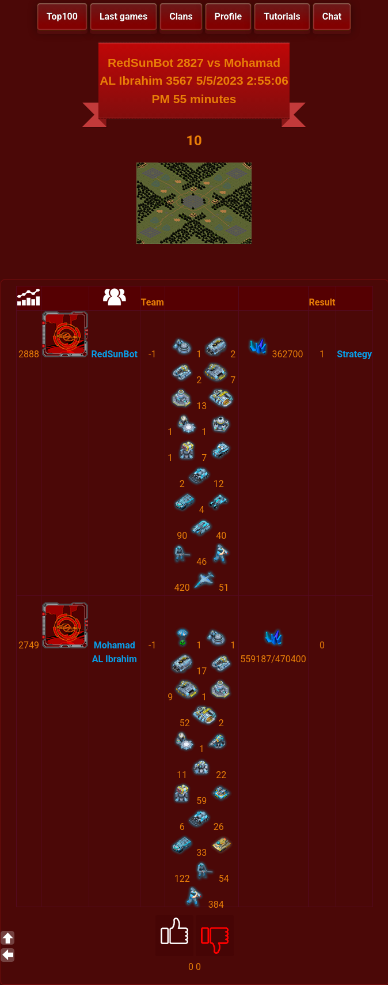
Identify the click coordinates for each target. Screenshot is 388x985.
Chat (331, 16)
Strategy (354, 354)
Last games (123, 16)
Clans (180, 16)
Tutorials (282, 16)
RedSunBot (115, 354)
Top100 (62, 16)
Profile (228, 16)
